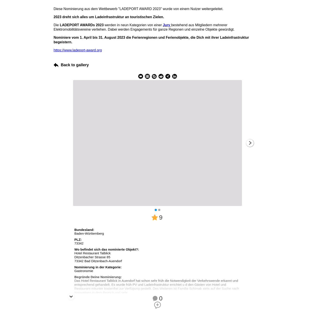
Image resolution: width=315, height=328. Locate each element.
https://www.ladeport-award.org (78, 50)
